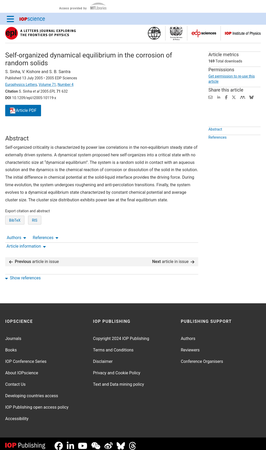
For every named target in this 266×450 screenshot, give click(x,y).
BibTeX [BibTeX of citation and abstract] (15, 239)
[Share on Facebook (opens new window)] (226, 96)
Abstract (215, 141)
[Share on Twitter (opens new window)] (234, 96)
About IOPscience (21, 368)
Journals (13, 334)
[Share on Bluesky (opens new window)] (251, 96)
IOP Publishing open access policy (37, 403)
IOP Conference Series (25, 357)
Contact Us (15, 380)
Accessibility (17, 414)
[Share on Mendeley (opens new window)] (242, 96)
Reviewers (190, 345)
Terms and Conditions (113, 345)
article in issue (34, 257)
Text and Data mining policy (118, 380)
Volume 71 (47, 84)
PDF (23, 110)
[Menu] (10, 19)
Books (11, 345)
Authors (16, 129)
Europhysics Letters (21, 84)
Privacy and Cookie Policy (116, 368)
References (45, 129)
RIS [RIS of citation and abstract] (34, 239)
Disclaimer (102, 357)
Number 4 (66, 84)
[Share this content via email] (210, 96)
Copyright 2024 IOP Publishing (121, 334)
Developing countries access (31, 391)
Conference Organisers (202, 357)
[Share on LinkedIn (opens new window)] (219, 96)
